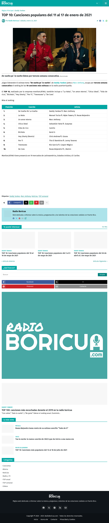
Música (5, 469)
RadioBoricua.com (51, 516)
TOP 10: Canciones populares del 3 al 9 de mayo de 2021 (54, 254)
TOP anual (6, 479)
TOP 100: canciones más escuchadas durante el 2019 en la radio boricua (37, 410)
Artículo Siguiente (99, 261)
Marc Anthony (78, 83)
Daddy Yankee (20, 10)
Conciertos (7, 466)
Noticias (35, 196)
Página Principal (7, 10)
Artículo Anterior (9, 261)
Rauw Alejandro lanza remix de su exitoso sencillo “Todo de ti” (41, 428)
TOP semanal (43, 196)
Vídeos (5, 486)
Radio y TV (6, 476)
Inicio (36, 519)
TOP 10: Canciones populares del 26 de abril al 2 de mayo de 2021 (90, 254)
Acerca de (44, 519)
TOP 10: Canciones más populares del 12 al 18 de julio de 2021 (41, 450)
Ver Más (104, 227)
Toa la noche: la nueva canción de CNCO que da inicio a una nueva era (44, 439)
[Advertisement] (54, 176)
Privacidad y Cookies (67, 519)
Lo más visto (8, 420)
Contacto (54, 519)
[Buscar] (54, 275)
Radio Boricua (19, 211)
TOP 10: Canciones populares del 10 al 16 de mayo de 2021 (18, 254)
